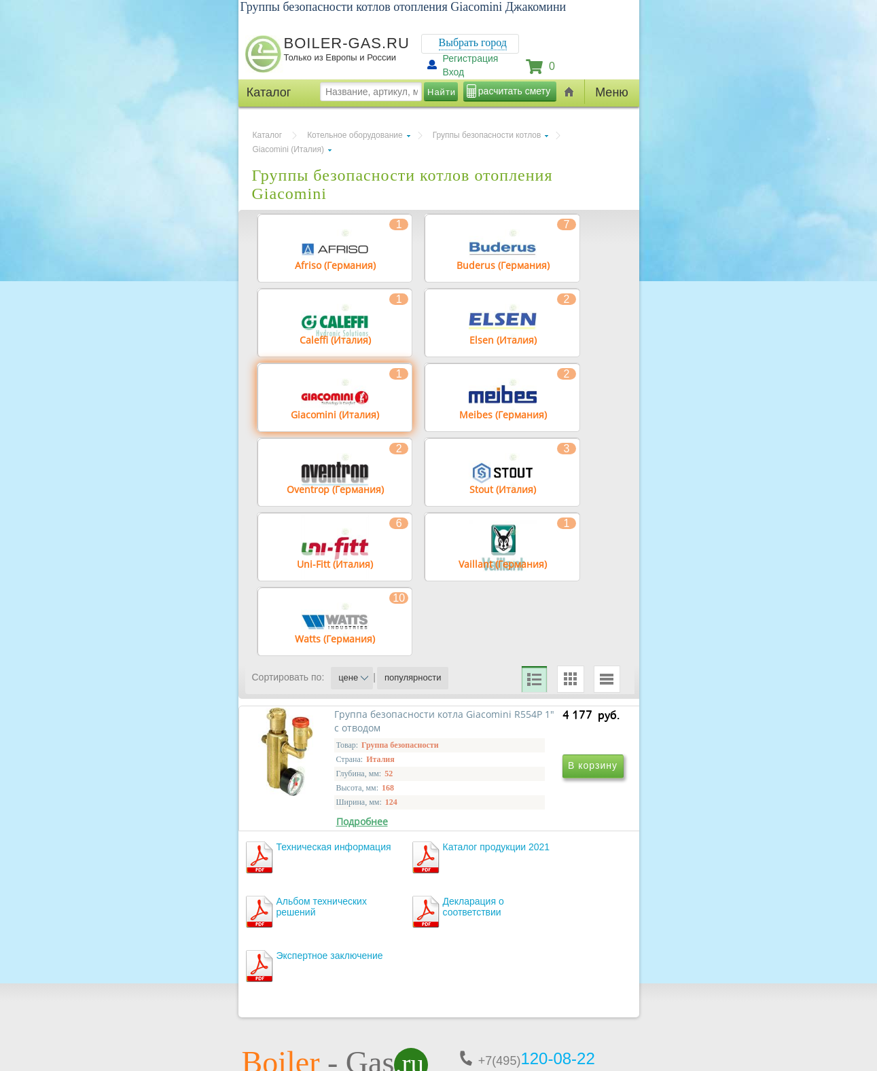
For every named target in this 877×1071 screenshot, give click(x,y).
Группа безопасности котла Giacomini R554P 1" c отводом (344, 853)
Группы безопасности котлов (487, 135)
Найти (441, 92)
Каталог (268, 135)
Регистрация (471, 58)
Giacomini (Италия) (289, 149)
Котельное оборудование (355, 135)
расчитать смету (514, 91)
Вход (454, 72)
